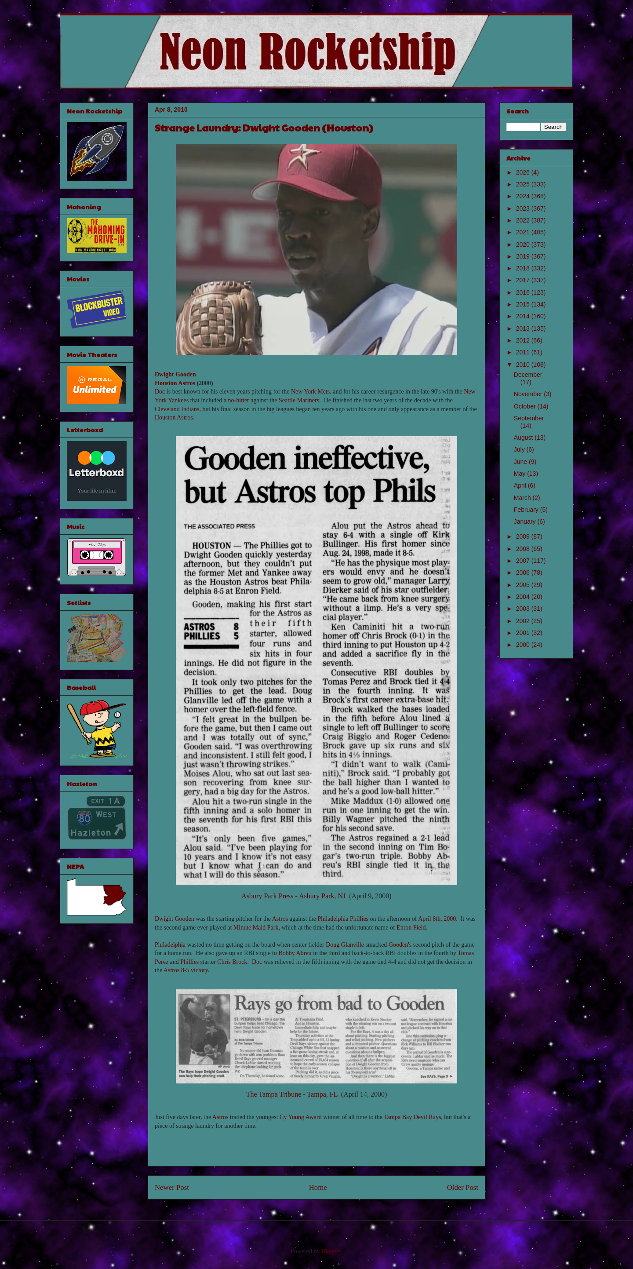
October (526, 406)
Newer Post (172, 1187)
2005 (523, 584)
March (523, 497)
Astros (280, 918)
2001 (523, 632)
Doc (160, 391)
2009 (523, 536)
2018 (523, 268)
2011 (523, 352)
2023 (523, 208)
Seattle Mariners (299, 400)
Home (318, 1187)
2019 (523, 256)
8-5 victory (194, 970)
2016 (523, 292)
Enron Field (411, 927)
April (521, 485)
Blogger (331, 1251)
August (524, 437)
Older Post (462, 1187)
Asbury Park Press (267, 896)
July (520, 449)
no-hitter (238, 400)
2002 (523, 620)
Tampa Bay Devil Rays (412, 1117)
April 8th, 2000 (437, 918)
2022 (523, 220)
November (529, 393)
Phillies (189, 962)
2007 (523, 560)
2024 (523, 196)
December (528, 374)
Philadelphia (170, 944)
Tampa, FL (322, 1094)
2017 (523, 280)
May (520, 473)
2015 (523, 304)
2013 (523, 328)
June (521, 461)
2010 (523, 364)
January (526, 521)
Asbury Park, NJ (322, 896)
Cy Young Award (301, 1117)
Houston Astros (175, 383)
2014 (523, 316)
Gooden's (400, 944)
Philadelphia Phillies (343, 918)
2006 (523, 572)
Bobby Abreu (295, 953)
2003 (523, 608)
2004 (523, 596)
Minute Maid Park (256, 927)
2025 (523, 184)
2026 (523, 172)
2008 (523, 548)
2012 (523, 340)
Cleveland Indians (177, 409)
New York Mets (310, 391)
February (527, 509)
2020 (523, 244)
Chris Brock (232, 962)
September (529, 418)
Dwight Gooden (175, 374)
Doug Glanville (345, 944)
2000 (523, 644)
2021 (523, 232)
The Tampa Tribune (274, 1094)
